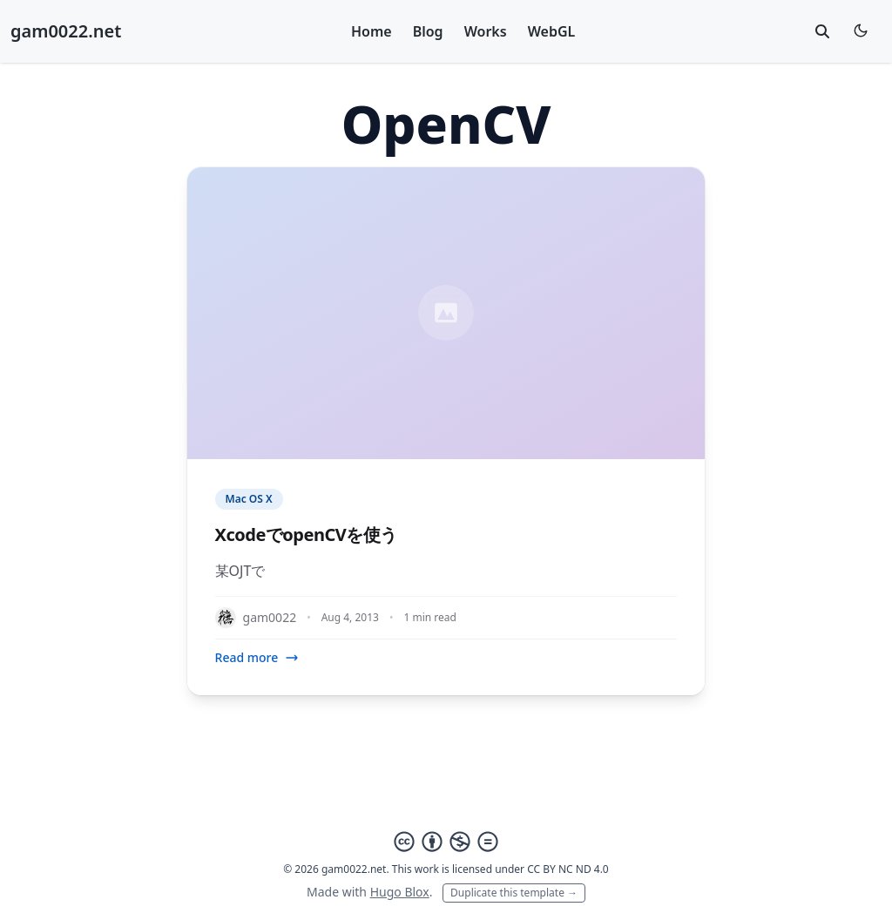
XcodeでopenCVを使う (306, 534)
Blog (428, 31)
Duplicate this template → (514, 892)
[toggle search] (822, 31)
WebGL (552, 31)
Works (485, 31)
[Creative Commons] (446, 841)
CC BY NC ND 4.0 (568, 869)
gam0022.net (65, 31)
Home (371, 31)
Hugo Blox (399, 891)
